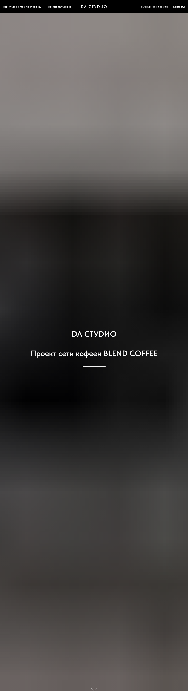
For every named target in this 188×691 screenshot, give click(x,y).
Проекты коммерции (59, 6)
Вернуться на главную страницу (22, 6)
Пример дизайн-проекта (153, 6)
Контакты (179, 6)
